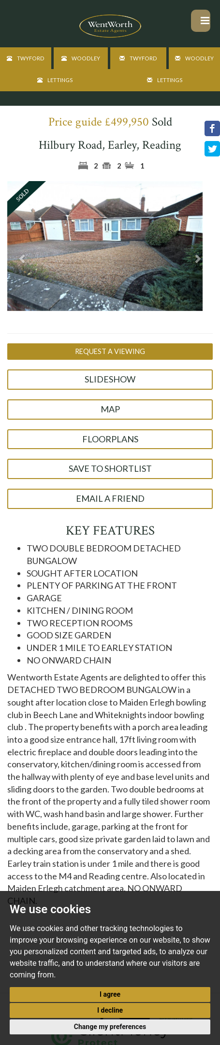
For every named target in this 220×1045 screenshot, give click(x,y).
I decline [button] (110, 1010)
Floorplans (110, 439)
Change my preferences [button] (110, 1027)
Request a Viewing (110, 351)
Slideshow (110, 379)
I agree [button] (110, 994)
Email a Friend (110, 498)
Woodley (80, 58)
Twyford (25, 58)
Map (110, 409)
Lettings (55, 80)
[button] (22, 258)
